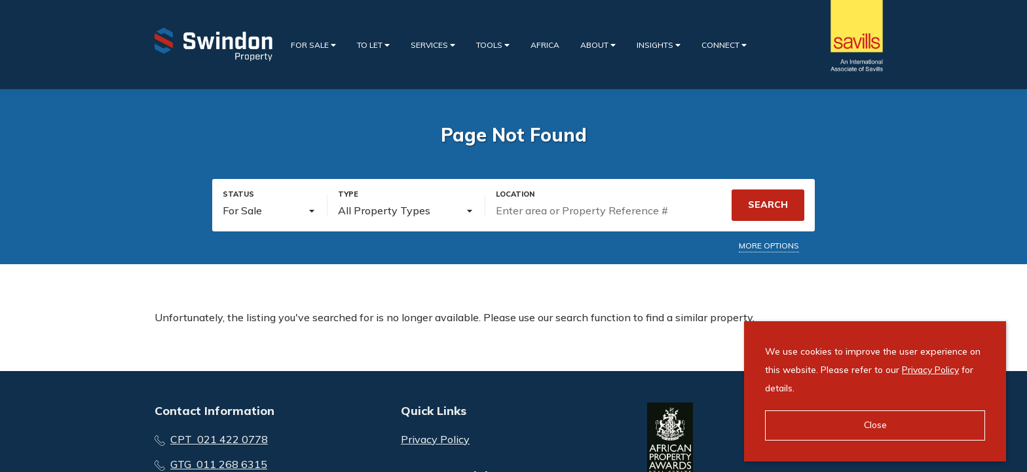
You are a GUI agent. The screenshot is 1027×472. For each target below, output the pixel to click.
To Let (373, 45)
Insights (659, 45)
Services (433, 45)
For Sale (313, 45)
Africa (545, 45)
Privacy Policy (435, 439)
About (598, 45)
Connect (724, 45)
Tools (493, 45)
